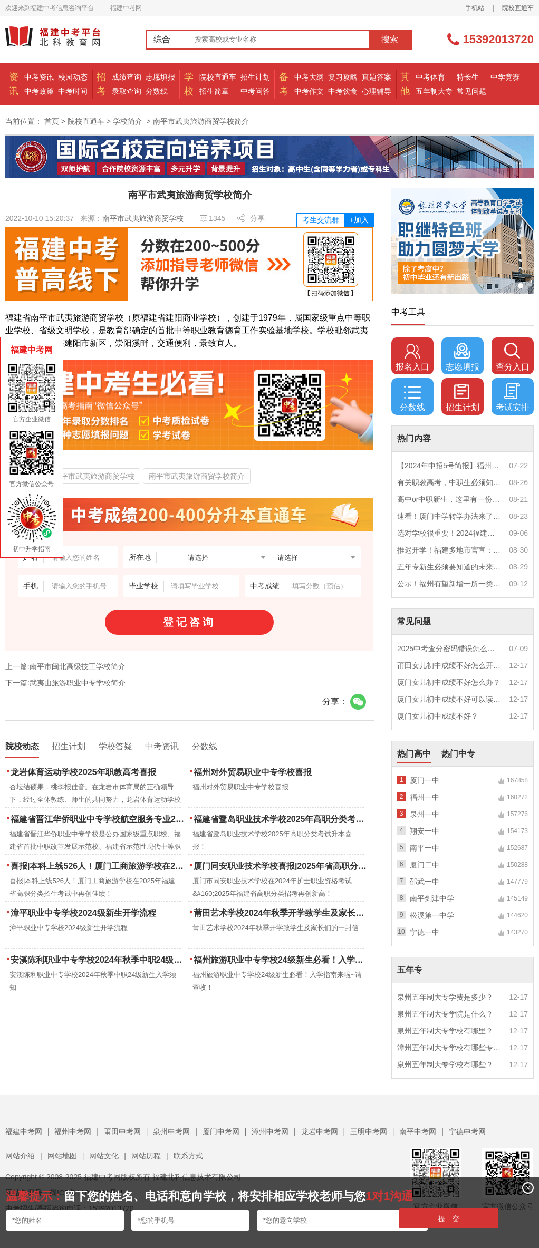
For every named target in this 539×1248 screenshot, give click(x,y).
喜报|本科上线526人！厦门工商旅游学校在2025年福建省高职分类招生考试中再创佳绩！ (98, 866)
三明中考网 (368, 1131)
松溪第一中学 (432, 915)
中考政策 (39, 91)
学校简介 (127, 121)
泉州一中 (424, 814)
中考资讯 (39, 77)
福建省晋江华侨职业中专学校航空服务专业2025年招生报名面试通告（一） (98, 819)
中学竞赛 (505, 77)
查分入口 (513, 357)
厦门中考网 (221, 1131)
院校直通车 (518, 8)
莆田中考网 (122, 1131)
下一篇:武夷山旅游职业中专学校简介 (65, 683)
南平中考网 (417, 1131)
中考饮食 (343, 91)
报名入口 (412, 357)
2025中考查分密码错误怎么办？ (449, 648)
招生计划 (255, 77)
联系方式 (188, 1156)
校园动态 (73, 77)
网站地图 (62, 1156)
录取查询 (126, 91)
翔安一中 (424, 831)
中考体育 (430, 77)
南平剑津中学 (432, 898)
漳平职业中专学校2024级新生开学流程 (83, 912)
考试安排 (513, 397)
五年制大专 (434, 91)
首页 (51, 121)
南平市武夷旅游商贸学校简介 (197, 476)
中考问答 (255, 91)
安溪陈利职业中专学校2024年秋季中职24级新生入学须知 (98, 959)
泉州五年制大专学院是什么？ (445, 1014)
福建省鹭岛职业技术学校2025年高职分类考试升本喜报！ (281, 819)
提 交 (449, 1219)
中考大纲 (309, 77)
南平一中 (424, 848)
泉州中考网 (171, 1131)
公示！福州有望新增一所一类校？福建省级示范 (449, 583)
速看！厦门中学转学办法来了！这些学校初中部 (449, 516)
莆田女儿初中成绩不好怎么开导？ (449, 665)
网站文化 (104, 1156)
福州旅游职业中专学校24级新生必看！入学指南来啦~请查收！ (281, 959)
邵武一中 (424, 881)
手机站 (474, 8)
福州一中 (424, 797)
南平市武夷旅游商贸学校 (143, 218)
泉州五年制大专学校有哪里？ (445, 1031)
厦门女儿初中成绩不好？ (437, 716)
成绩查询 (126, 77)
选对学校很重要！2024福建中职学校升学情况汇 (449, 533)
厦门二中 (424, 864)
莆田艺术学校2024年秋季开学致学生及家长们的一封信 (281, 912)
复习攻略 (343, 77)
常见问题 (471, 91)
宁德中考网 (467, 1131)
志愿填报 (160, 77)
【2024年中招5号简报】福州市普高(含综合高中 (449, 465)
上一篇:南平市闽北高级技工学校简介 (65, 666)
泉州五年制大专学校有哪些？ (445, 1064)
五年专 (409, 969)
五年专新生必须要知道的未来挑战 (449, 567)
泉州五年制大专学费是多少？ (445, 997)
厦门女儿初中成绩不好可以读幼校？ (449, 699)
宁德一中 (424, 932)
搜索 (389, 39)
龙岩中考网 (319, 1131)
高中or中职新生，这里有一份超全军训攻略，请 (449, 499)
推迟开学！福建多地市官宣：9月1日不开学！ (449, 550)
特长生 (468, 77)
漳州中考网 (270, 1131)
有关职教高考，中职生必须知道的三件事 (449, 482)
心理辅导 (376, 91)
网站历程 (146, 1156)
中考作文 (309, 91)
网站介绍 (20, 1156)
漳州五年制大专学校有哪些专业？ (449, 1047)
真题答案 (376, 77)
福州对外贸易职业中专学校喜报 (253, 772)
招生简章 (214, 91)
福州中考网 (72, 1131)
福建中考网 (23, 1131)
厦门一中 (424, 780)
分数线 (157, 91)
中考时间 (73, 91)
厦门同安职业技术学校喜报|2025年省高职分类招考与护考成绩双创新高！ (281, 866)
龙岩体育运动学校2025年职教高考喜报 (83, 772)
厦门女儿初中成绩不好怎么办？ (448, 682)
